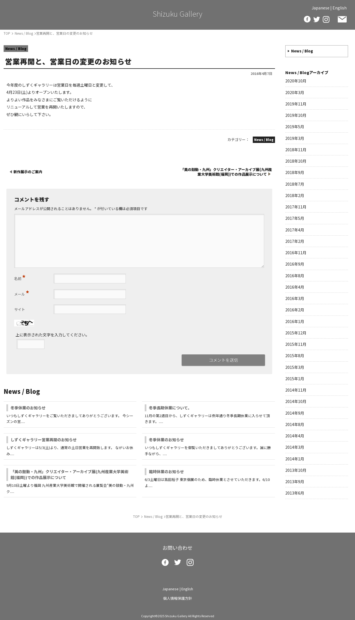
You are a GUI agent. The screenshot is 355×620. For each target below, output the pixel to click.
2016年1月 (294, 321)
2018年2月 (294, 195)
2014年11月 (295, 390)
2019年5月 (294, 126)
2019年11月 (295, 104)
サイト (19, 309)
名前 (20, 277)
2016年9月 (294, 264)
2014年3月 (294, 447)
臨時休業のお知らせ (166, 471)
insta (326, 19)
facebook (307, 19)
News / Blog (302, 51)
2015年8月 (294, 355)
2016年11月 (295, 252)
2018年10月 (295, 161)
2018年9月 (294, 172)
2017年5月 (294, 218)
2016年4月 (294, 287)
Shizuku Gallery (177, 13)
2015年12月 (295, 333)
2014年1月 (294, 459)
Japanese (320, 8)
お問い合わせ (342, 19)
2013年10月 (295, 470)
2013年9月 (294, 481)
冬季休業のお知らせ (28, 407)
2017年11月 (295, 207)
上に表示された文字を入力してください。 (52, 334)
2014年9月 (294, 413)
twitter (316, 19)
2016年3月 (294, 298)
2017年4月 (294, 230)
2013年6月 (294, 493)
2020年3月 (294, 92)
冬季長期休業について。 (170, 407)
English (339, 8)
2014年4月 (294, 435)
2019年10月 (295, 115)
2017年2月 (294, 241)
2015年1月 (294, 378)
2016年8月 (294, 275)
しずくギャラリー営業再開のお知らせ (44, 439)
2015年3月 (294, 367)
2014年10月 (295, 401)
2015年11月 (295, 344)
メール (21, 292)
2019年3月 (294, 138)
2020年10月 (295, 81)
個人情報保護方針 (177, 598)
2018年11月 (295, 149)
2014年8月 (294, 424)
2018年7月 (294, 184)
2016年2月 (294, 309)
